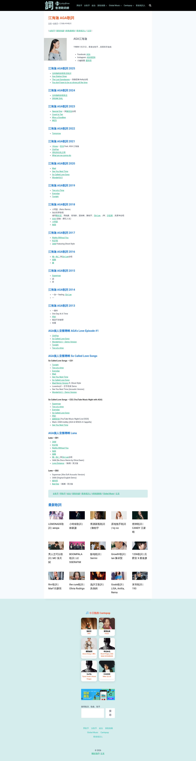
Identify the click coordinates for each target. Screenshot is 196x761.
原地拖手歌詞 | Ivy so (118, 526)
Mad (54, 168)
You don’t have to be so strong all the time (69, 82)
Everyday (56, 193)
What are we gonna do (61, 155)
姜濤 (62, 146)
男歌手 (79, 5)
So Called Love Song (60, 174)
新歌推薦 (109, 728)
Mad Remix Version (60, 383)
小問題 (55, 222)
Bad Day (55, 484)
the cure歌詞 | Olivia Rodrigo (77, 586)
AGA (88, 54)
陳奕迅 (69, 111)
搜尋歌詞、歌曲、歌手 (90, 707)
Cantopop (105, 732)
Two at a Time (58, 190)
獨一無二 (56, 257)
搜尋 (110, 713)
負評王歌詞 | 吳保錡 (97, 586)
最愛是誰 (56, 419)
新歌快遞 (60, 31)
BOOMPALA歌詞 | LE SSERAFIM (75, 558)
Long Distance (58, 463)
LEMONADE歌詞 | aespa (56, 526)
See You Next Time (60, 171)
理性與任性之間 (58, 152)
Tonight (55, 196)
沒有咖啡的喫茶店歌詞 (61, 73)
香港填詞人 (140, 5)
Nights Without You (60, 238)
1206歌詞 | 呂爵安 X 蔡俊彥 (139, 556)
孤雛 (54, 260)
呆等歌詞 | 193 (137, 586)
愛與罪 (89, 60)
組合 (94, 5)
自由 (54, 219)
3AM (54, 244)
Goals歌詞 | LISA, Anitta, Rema (117, 588)
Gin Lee (97, 215)
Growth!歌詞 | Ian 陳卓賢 (118, 556)
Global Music (108, 493)
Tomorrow (56, 133)
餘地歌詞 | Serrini (95, 556)
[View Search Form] (150, 5)
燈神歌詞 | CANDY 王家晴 (139, 528)
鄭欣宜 (59, 215)
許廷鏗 (110, 215)
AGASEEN (91, 57)
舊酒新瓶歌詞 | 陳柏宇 (97, 526)
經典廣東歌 (70, 31)
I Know (55, 146)
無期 (54, 225)
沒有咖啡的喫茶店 (59, 95)
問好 (54, 317)
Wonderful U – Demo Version (64, 342)
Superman (56, 276)
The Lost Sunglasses (61, 79)
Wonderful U (57, 177)
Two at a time (58, 348)
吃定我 (55, 241)
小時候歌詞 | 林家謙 (76, 526)
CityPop (55, 149)
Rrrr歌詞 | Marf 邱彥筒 (55, 586)
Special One (57, 111)
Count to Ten (57, 114)
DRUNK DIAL (57, 98)
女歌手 (87, 5)
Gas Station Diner (59, 76)
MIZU (54, 120)
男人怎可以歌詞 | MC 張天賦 (55, 558)
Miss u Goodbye (59, 117)
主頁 (50, 23)
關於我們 (95, 753)
